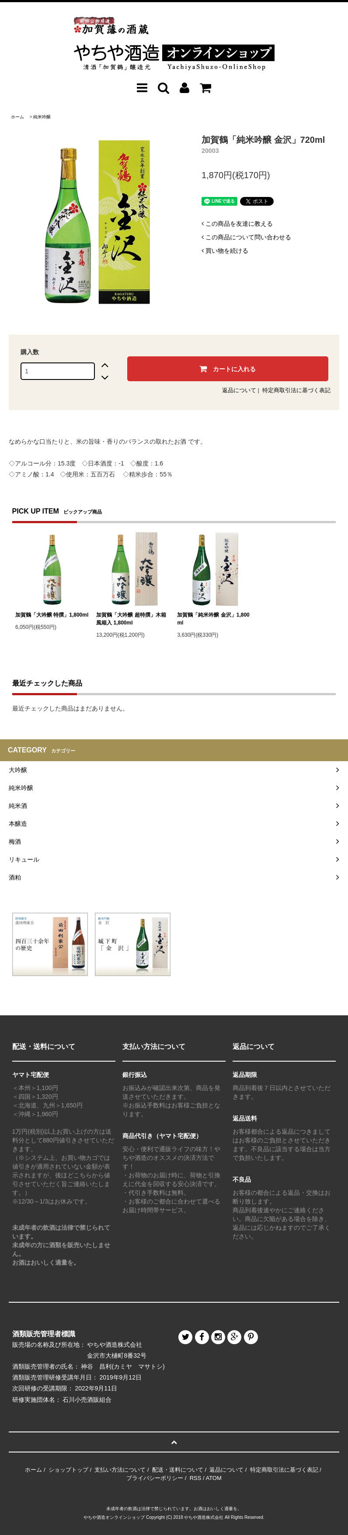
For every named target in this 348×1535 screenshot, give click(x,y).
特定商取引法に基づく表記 (296, 390)
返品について (239, 390)
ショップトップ (68, 1469)
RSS (196, 1478)
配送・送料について (177, 1469)
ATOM (213, 1478)
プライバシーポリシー (154, 1478)
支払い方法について (120, 1469)
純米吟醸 (42, 116)
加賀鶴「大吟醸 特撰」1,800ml (51, 615)
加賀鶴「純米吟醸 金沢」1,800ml (213, 619)
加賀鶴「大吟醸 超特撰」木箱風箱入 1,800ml (131, 619)
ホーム (17, 116)
